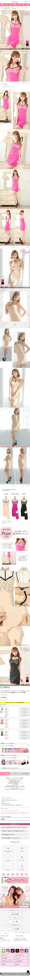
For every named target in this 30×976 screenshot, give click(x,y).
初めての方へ (4, 955)
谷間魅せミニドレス (24, 812)
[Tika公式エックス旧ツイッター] (12, 874)
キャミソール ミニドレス (14, 810)
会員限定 (8, 858)
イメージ (15, 773)
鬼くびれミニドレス (15, 812)
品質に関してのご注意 (5, 803)
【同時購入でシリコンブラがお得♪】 (7, 743)
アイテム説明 (5, 773)
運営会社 (4, 964)
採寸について (4, 801)
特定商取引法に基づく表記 (7, 961)
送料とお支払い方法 (20, 955)
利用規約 (17, 964)
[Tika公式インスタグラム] (3, 874)
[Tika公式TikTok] (22, 874)
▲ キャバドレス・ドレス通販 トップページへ (22, 932)
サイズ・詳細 (25, 773)
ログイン (15, 921)
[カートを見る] (25, 1)
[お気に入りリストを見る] (23, 1)
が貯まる (8, 867)
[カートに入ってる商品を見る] (25, 1)
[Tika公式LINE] (17, 874)
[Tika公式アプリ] (15, 880)
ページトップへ (28, 971)
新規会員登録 (15, 914)
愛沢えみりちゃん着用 (6, 812)
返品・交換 (18, 958)
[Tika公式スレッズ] (8, 874)
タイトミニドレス (5, 810)
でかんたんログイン (22, 867)
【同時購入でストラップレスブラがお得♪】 (9, 755)
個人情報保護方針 (19, 961)
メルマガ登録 (15, 929)
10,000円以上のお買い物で (8, 849)
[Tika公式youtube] (26, 874)
